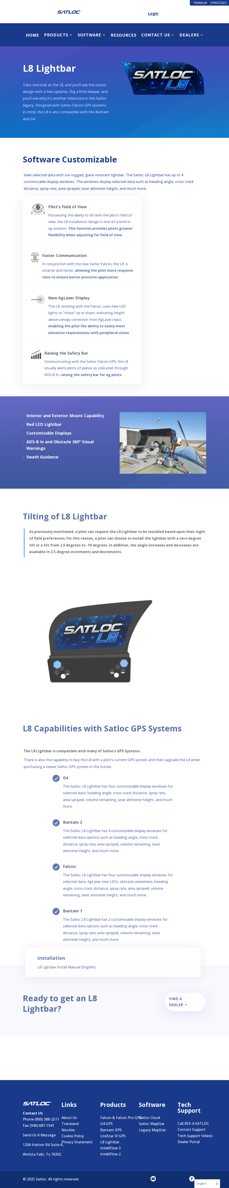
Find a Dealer (176, 1004)
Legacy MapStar (152, 1129)
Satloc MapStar (152, 1123)
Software (89, 35)
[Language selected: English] (207, 1183)
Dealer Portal (189, 1141)
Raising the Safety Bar (68, 350)
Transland (70, 1123)
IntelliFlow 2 (110, 1154)
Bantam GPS (111, 1129)
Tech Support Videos (195, 1135)
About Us (69, 1117)
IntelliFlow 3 (110, 1148)
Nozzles (68, 1129)
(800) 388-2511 (47, 1119)
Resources (123, 35)
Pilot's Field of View (69, 205)
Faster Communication (67, 252)
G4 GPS (106, 1123)
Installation (60, 963)
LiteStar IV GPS (113, 1135)
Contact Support (192, 1129)
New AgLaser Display (70, 297)
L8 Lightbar (109, 1142)
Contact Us (155, 35)
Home (32, 35)
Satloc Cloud (149, 1117)
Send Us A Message (39, 1135)
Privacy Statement (77, 1142)
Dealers (189, 35)
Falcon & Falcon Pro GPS (121, 1117)
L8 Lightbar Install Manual (67, 971)
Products (56, 35)
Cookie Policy (72, 1135)
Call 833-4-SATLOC (193, 1123)
